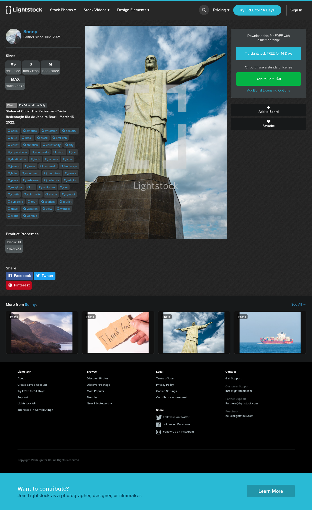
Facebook (19, 275)
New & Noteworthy (99, 403)
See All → (298, 304)
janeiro (14, 166)
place (13, 180)
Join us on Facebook (176, 424)
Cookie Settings (166, 391)
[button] (63, 10)
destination (17, 159)
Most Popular (95, 391)
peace (70, 173)
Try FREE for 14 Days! (257, 10)
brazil (42, 138)
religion (70, 180)
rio (30, 187)
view (47, 209)
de (72, 152)
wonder (63, 209)
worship (30, 216)
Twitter (45, 275)
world (13, 216)
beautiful (69, 131)
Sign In (296, 10)
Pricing (221, 10)
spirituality (32, 194)
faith (35, 159)
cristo (58, 152)
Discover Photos (97, 378)
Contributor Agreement (171, 397)
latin (12, 173)
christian (30, 145)
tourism (48, 202)
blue (12, 138)
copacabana (17, 152)
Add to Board (268, 110)
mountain (52, 173)
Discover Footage (98, 385)
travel (13, 209)
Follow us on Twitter (176, 417)
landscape (69, 166)
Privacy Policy (165, 385)
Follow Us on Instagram (178, 431)
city (69, 145)
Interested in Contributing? (35, 410)
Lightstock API (27, 403)
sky (64, 187)
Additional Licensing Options (268, 90)
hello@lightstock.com (239, 416)
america (30, 131)
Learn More (271, 490)
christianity (52, 145)
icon (67, 159)
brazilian (60, 138)
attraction (49, 131)
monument (30, 173)
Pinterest (19, 285)
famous (51, 159)
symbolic (15, 202)
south (13, 194)
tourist (65, 202)
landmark (48, 166)
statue (51, 194)
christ (13, 145)
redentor (51, 180)
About (22, 378)
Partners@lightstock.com (241, 403)
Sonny (30, 31)
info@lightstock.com (238, 391)
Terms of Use (165, 378)
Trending (92, 397)
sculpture (47, 187)
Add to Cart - (269, 79)
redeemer (31, 180)
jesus (30, 166)
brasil (27, 138)
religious (15, 187)
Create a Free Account (32, 385)
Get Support (233, 378)
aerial (13, 131)
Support (23, 397)
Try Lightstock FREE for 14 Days (269, 53)
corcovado (40, 152)
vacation (30, 209)
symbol (68, 194)
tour (32, 202)
